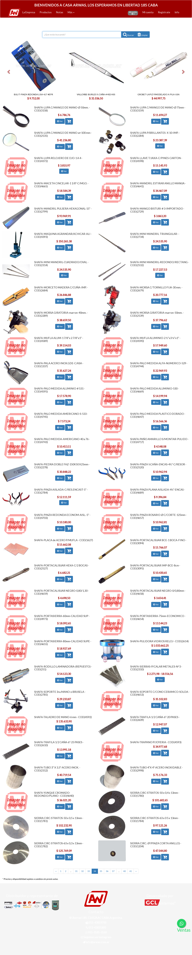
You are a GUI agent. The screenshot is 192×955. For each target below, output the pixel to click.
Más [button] (71, 12)
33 (88, 871)
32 (82, 871)
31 (76, 871)
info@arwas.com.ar (96, 942)
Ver (60, 121)
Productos (46, 12)
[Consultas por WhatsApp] (181, 923)
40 (124, 871)
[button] (143, 34)
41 (130, 871)
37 (113, 871)
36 (107, 871)
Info (177, 12)
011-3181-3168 (96, 932)
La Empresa (28, 12)
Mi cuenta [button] (147, 12)
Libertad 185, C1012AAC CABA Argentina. (96, 917)
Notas (59, 12)
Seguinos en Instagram (96, 937)
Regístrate (164, 12)
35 (101, 871)
